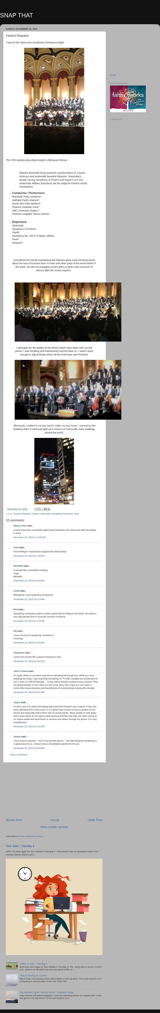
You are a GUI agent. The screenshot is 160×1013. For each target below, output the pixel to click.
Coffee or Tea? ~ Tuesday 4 (33, 964)
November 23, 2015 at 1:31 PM (29, 726)
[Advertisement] (54, 790)
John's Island (21, 671)
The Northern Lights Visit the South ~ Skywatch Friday (47, 992)
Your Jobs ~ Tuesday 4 (20, 846)
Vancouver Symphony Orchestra (56, 513)
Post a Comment (18, 754)
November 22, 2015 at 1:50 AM (29, 556)
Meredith (18, 566)
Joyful (17, 702)
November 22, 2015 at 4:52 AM (29, 580)
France (35, 513)
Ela (15, 631)
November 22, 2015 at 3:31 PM (29, 661)
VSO (76, 513)
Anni (16, 547)
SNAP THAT (16, 15)
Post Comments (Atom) (31, 836)
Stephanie (19, 652)
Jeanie (17, 736)
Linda (17, 591)
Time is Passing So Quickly (33, 975)
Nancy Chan (20, 525)
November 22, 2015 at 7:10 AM (29, 621)
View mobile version (54, 827)
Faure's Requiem (22, 513)
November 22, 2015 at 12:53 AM (30, 537)
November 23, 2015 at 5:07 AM (29, 692)
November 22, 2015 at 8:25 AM (29, 642)
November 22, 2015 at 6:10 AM (29, 599)
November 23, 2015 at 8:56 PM (29, 748)
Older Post (95, 820)
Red (16, 609)
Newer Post (14, 820)
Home (55, 820)
